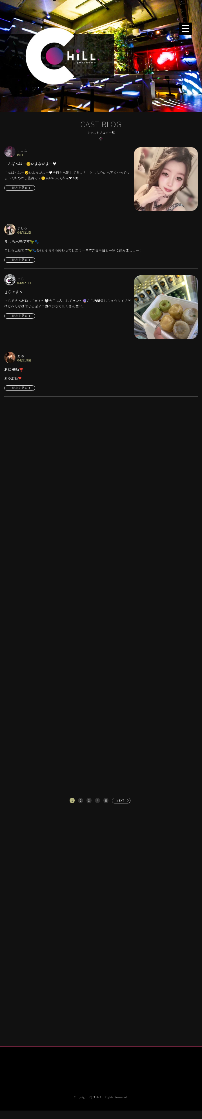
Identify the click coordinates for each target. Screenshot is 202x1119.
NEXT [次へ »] (120, 800)
